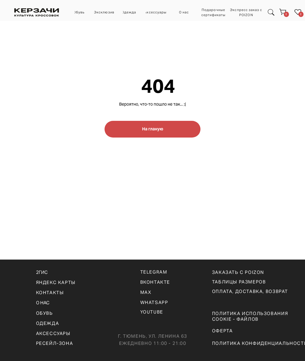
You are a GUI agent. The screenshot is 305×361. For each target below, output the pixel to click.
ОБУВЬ (44, 313)
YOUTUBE (151, 312)
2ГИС (42, 272)
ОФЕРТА (222, 331)
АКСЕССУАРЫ (53, 333)
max (146, 292)
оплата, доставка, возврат (250, 291)
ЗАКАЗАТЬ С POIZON (238, 272)
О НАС (42, 303)
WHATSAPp (154, 302)
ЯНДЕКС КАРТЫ (56, 282)
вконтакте (155, 282)
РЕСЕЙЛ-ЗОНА (54, 343)
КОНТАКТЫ (50, 292)
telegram (153, 272)
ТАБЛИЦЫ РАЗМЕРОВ (239, 282)
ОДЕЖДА (47, 323)
